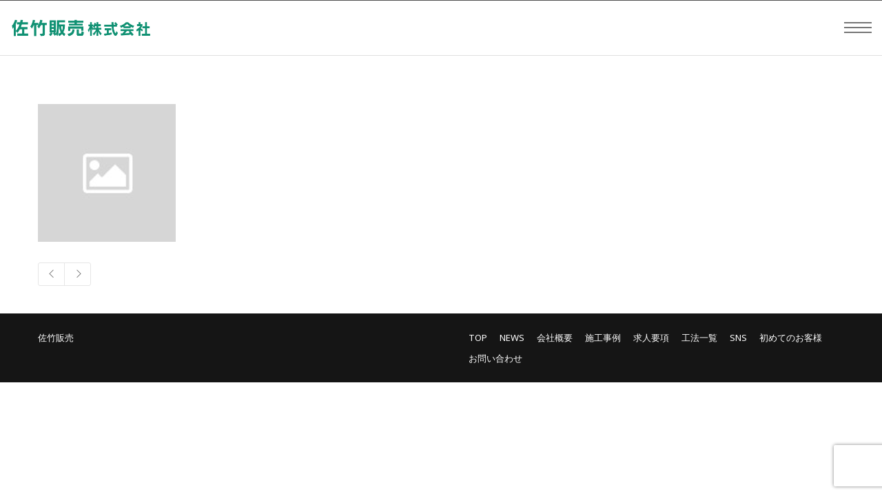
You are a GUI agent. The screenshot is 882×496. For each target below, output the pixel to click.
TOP (478, 337)
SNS (738, 337)
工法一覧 (699, 337)
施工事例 (603, 337)
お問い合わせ (495, 358)
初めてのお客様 (790, 337)
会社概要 (555, 337)
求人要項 (651, 337)
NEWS (512, 337)
